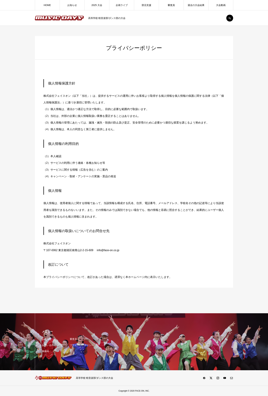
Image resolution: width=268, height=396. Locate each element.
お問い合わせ (49, 345)
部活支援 (146, 5)
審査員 (171, 5)
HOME (47, 5)
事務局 (45, 351)
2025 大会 (96, 5)
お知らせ (72, 5)
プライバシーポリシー (82, 345)
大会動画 (221, 5)
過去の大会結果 (196, 5)
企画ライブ (122, 5)
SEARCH (229, 18)
